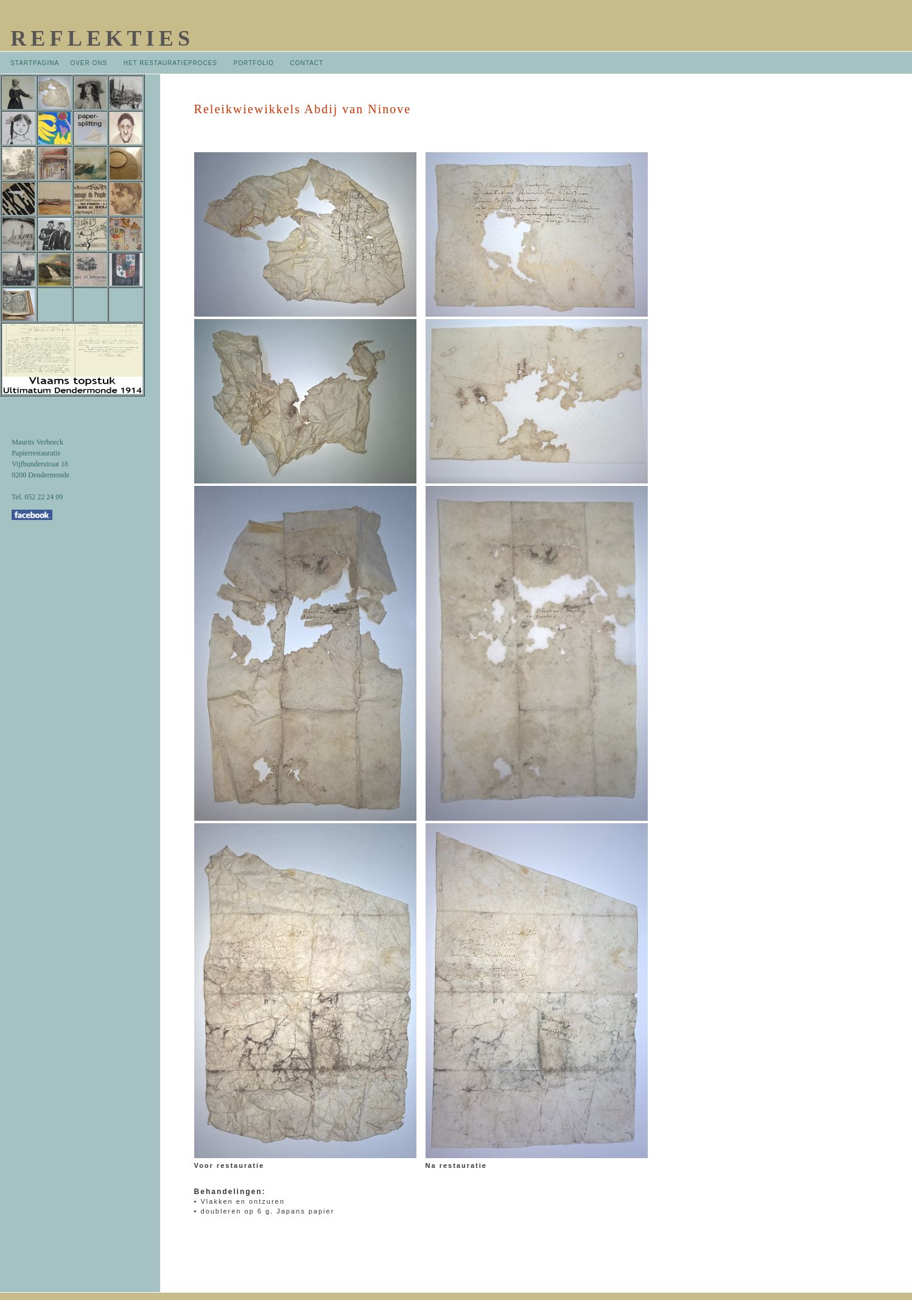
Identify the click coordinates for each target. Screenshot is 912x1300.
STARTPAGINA (34, 63)
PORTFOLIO (254, 63)
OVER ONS (88, 63)
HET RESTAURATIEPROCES (170, 63)
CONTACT (306, 63)
